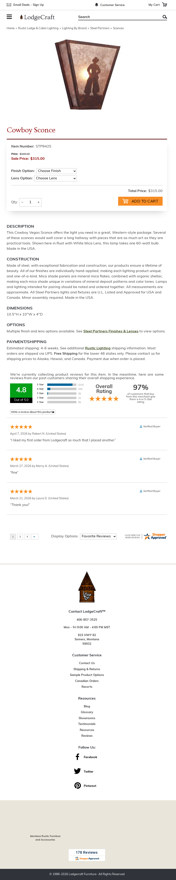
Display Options (64, 536)
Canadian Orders (87, 681)
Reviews (87, 736)
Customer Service (112, 5)
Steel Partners (99, 28)
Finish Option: (23, 171)
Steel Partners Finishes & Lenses (110, 331)
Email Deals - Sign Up (28, 5)
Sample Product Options (87, 675)
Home (11, 28)
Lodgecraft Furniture (82, 874)
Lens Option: (22, 178)
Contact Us (87, 663)
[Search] (117, 17)
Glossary (87, 712)
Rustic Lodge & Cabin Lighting (38, 28)
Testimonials (87, 724)
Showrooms (87, 718)
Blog (87, 706)
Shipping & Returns (86, 669)
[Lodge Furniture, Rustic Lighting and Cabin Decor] (40, 17)
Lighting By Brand (74, 28)
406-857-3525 (87, 619)
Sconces (118, 28)
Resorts (87, 687)
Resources (87, 730)
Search (165, 17)
